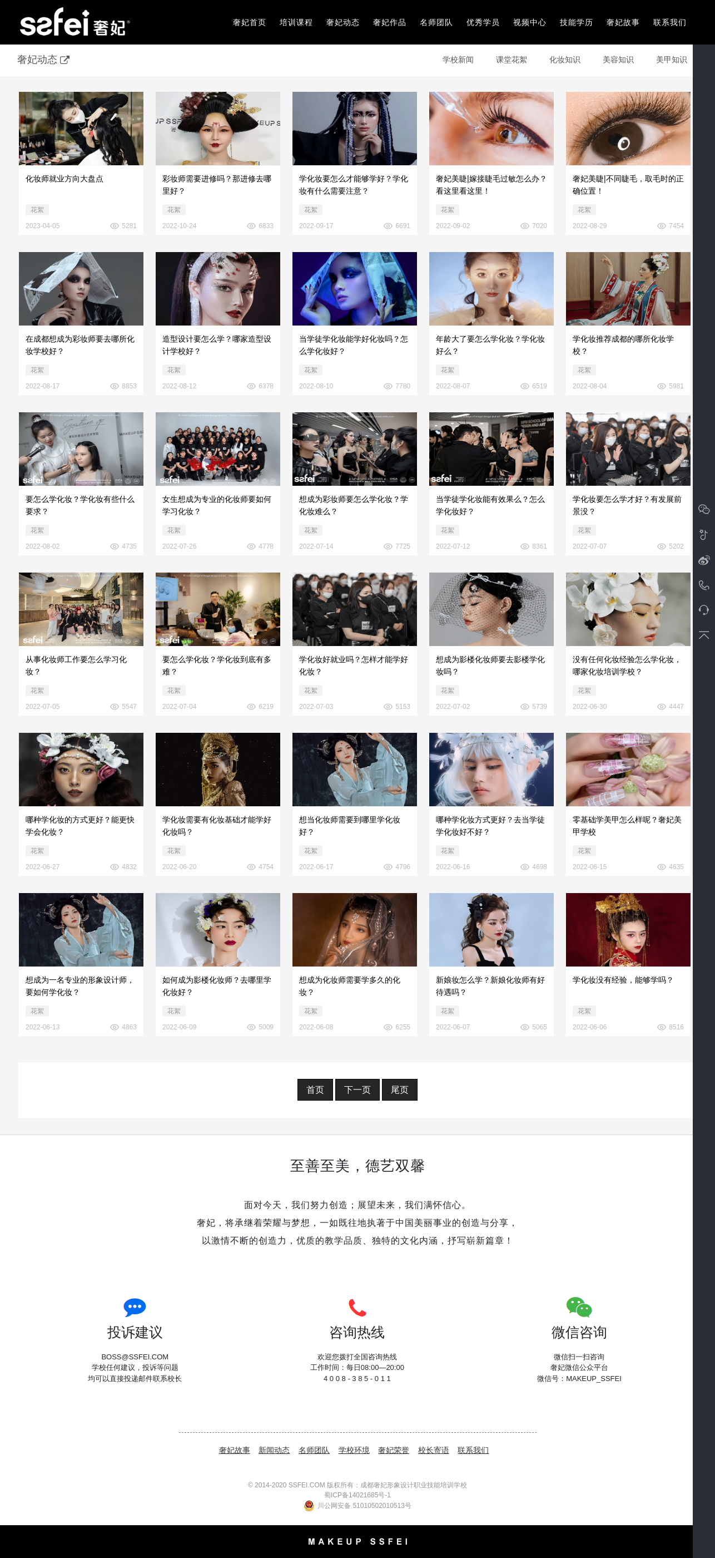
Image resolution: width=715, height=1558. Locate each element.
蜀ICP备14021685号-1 (357, 1495)
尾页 (400, 1089)
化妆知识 (564, 59)
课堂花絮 (511, 59)
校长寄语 (433, 1450)
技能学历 (576, 22)
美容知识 (618, 59)
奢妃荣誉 (393, 1450)
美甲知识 (671, 59)
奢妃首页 (249, 22)
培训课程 (296, 22)
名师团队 (436, 22)
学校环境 (354, 1450)
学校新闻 (458, 59)
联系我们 (670, 22)
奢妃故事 (623, 22)
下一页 (357, 1089)
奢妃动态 (343, 22)
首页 (315, 1089)
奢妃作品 (389, 22)
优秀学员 (483, 22)
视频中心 (530, 22)
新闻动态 (274, 1450)
